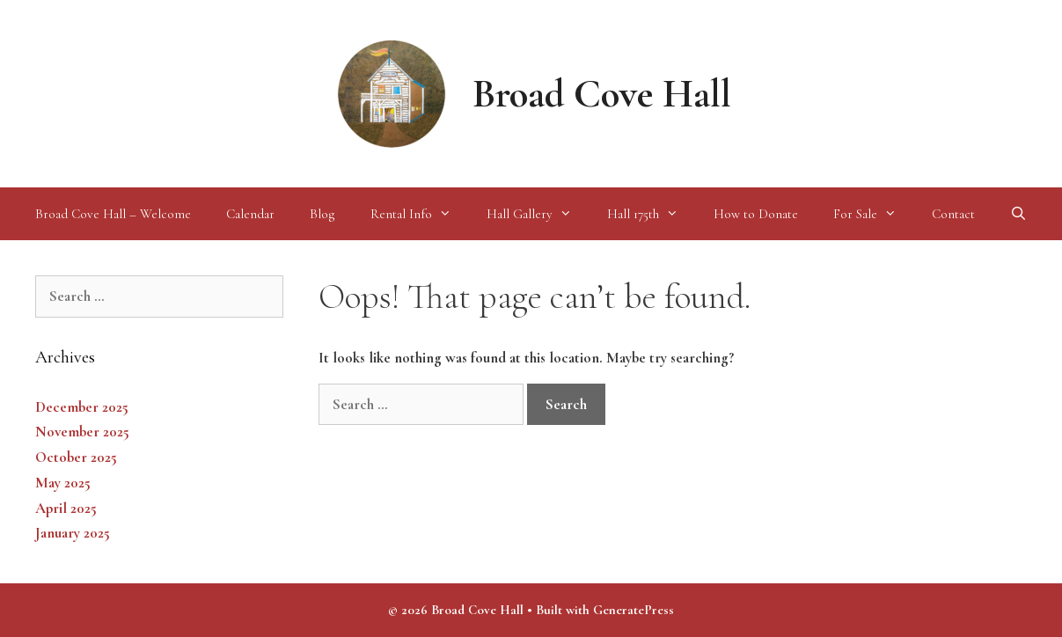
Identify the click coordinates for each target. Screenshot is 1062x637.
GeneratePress (633, 610)
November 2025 (82, 431)
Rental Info (419, 213)
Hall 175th (651, 213)
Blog (322, 214)
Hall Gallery (538, 213)
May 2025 (63, 482)
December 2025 (81, 407)
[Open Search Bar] (1018, 213)
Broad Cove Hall (601, 94)
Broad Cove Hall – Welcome (113, 214)
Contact (953, 214)
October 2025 (76, 457)
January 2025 (72, 533)
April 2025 (66, 508)
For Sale (873, 213)
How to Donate (756, 214)
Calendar (250, 214)
